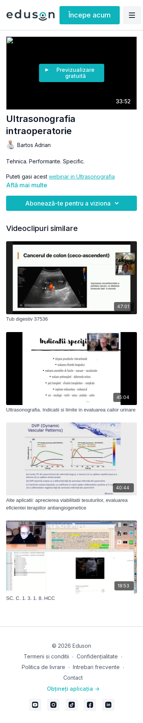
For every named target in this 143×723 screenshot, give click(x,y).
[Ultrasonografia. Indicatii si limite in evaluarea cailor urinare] (71, 410)
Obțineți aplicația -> (73, 688)
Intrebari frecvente (96, 667)
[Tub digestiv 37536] (71, 319)
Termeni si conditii (46, 656)
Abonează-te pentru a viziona (73, 203)
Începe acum (90, 15)
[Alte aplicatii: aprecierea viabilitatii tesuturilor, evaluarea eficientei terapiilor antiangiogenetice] (71, 504)
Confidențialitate (97, 656)
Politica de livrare (43, 667)
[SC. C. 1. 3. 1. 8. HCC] (71, 598)
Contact (73, 677)
